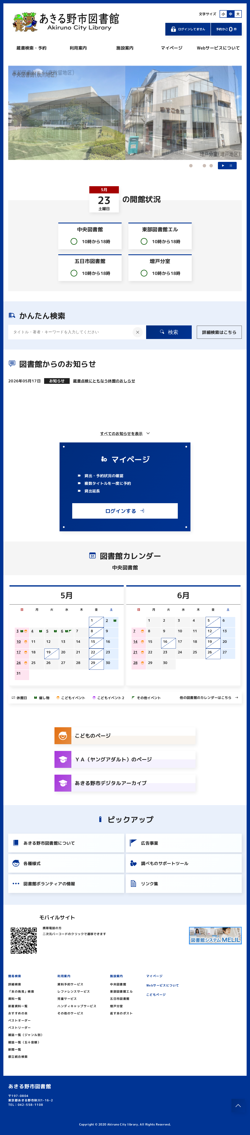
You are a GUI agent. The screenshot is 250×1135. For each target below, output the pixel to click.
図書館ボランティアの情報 (43, 883)
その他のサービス (70, 1013)
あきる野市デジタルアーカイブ (100, 783)
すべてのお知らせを (125, 433)
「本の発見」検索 (21, 991)
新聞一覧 (14, 1049)
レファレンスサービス (73, 991)
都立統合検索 (18, 1057)
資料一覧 (14, 999)
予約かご (226, 29)
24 (18, 662)
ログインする (125, 511)
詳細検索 (14, 984)
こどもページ (156, 995)
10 (18, 641)
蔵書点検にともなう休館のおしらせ (104, 381)
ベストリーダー (19, 1028)
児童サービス (67, 999)
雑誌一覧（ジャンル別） (26, 1035)
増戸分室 (116, 1006)
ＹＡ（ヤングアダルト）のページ (103, 759)
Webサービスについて (218, 48)
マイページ (171, 48)
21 (135, 652)
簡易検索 (14, 976)
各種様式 (26, 863)
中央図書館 (118, 984)
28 (135, 662)
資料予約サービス (70, 984)
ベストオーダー (19, 1020)
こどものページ (82, 735)
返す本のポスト (121, 1013)
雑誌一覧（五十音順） (24, 1042)
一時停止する (231, 165)
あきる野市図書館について (43, 843)
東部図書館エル (121, 991)
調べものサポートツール (158, 863)
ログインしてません (187, 29)
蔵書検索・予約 (31, 48)
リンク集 (143, 883)
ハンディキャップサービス (76, 1006)
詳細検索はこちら (219, 332)
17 (18, 652)
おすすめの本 (18, 1013)
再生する (223, 165)
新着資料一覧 (18, 1006)
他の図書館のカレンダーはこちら (209, 697)
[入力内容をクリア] (138, 332)
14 (135, 641)
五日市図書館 (119, 999)
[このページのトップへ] (238, 1105)
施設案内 (124, 48)
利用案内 (78, 48)
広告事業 (143, 843)
